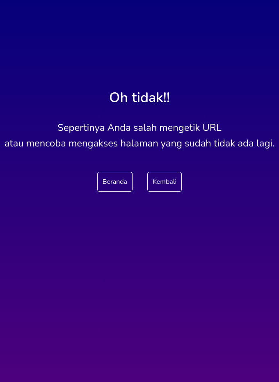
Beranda (115, 181)
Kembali (164, 181)
